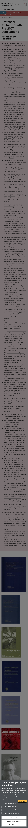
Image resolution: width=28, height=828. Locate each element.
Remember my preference (14, 821)
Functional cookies (9, 806)
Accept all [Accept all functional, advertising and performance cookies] (14, 818)
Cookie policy (22, 801)
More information (14, 825)
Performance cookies (10, 813)
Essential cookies (8, 803)
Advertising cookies (9, 810)
